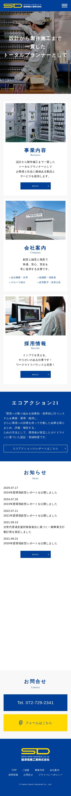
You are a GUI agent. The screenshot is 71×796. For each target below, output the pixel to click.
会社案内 (54, 770)
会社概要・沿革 (19, 277)
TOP (14, 770)
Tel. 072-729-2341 (35, 702)
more (35, 185)
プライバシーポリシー (50, 774)
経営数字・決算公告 (50, 282)
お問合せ (28, 774)
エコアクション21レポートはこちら (35, 448)
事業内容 (39, 770)
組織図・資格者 (47, 277)
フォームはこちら (35, 722)
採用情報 (13, 774)
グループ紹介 (18, 282)
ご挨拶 (25, 770)
